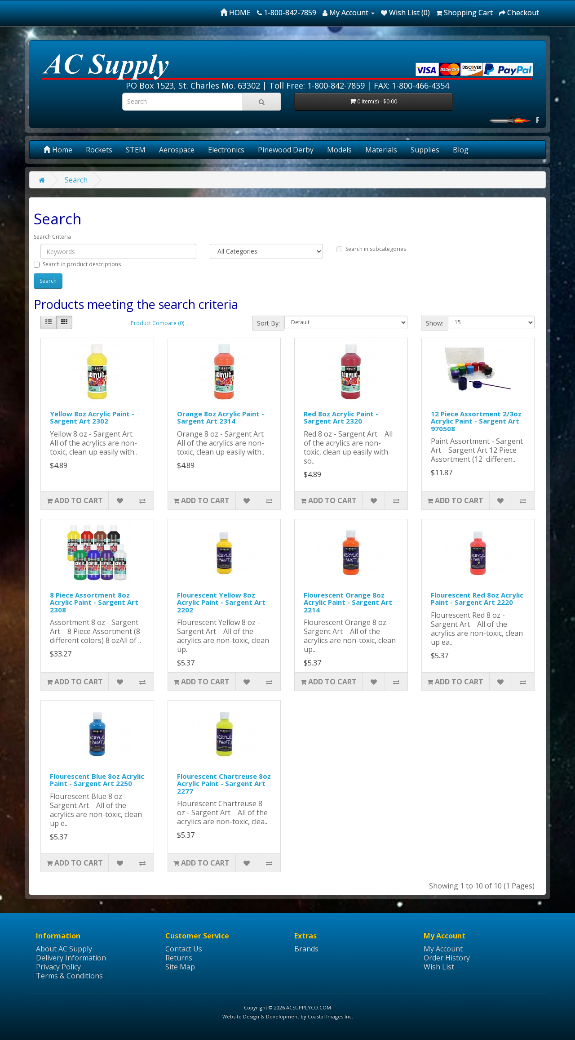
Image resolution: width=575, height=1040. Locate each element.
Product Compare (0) (157, 323)
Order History (447, 958)
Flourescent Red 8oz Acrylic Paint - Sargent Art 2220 (477, 598)
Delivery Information (71, 958)
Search (76, 180)
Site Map (180, 967)
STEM (136, 150)
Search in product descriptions (77, 264)
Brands (306, 949)
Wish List (439, 967)
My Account (443, 949)
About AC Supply (64, 949)
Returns (178, 958)
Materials (381, 150)
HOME (235, 13)
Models (339, 150)
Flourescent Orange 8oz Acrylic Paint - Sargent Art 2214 (348, 602)
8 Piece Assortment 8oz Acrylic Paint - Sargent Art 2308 (94, 602)
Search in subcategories (371, 249)
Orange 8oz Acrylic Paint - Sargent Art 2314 (220, 417)
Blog (461, 150)
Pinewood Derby (286, 150)
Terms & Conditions (69, 976)
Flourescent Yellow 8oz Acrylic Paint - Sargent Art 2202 (221, 602)
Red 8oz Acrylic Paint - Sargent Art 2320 (341, 417)
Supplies (425, 150)
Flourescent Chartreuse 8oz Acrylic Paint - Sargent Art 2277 (224, 783)
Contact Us (183, 949)
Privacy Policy (58, 967)
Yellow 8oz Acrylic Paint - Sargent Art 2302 (92, 417)
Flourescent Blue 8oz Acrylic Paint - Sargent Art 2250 (97, 780)
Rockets (99, 150)
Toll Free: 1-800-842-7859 (317, 85)
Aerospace (177, 150)
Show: (434, 323)
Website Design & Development (260, 1016)
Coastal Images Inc (330, 1016)
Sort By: (268, 323)
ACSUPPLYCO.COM (308, 1007)
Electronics (226, 150)
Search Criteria (52, 237)
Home (57, 150)
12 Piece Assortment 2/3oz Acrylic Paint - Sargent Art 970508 (476, 421)
